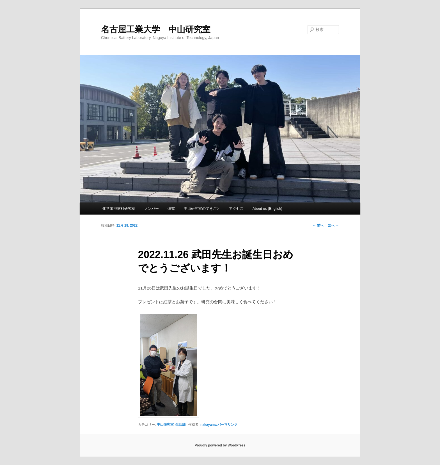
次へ (333, 225)
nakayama (208, 425)
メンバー (151, 208)
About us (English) (267, 208)
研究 (171, 208)
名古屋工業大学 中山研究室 (155, 29)
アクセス (236, 208)
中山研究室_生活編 (171, 425)
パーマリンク (227, 425)
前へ (318, 225)
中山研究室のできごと (202, 208)
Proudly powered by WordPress (219, 445)
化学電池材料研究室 (118, 208)
